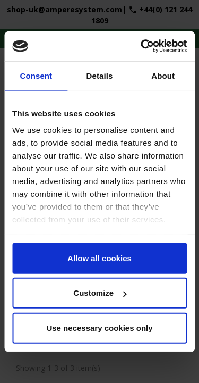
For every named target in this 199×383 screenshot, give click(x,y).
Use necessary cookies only (99, 327)
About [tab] (163, 75)
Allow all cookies (99, 257)
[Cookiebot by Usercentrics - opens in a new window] (142, 46)
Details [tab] (99, 75)
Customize (99, 292)
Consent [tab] (36, 75)
